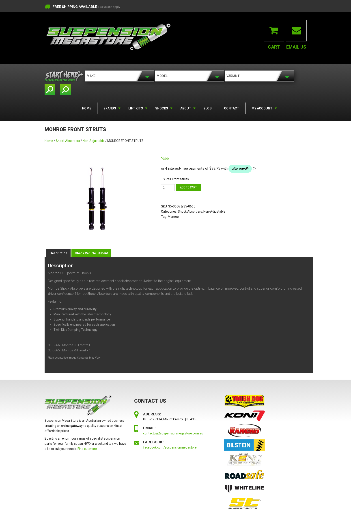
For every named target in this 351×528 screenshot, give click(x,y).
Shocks (161, 107)
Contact (231, 108)
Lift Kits (135, 107)
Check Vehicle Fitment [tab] (91, 253)
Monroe (173, 216)
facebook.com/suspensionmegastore (170, 447)
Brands (109, 107)
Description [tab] (58, 253)
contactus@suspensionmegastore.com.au (173, 433)
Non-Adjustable (94, 141)
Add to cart (188, 187)
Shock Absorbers (68, 141)
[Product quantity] (168, 187)
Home (86, 108)
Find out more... (88, 449)
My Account (261, 107)
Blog (207, 108)
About (185, 107)
